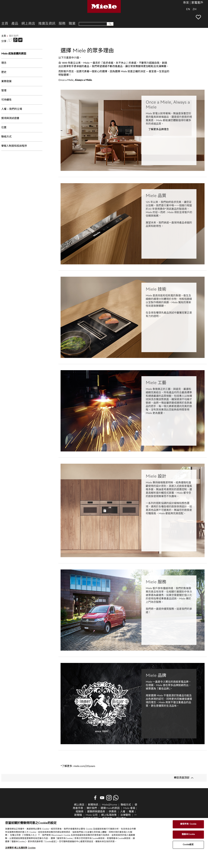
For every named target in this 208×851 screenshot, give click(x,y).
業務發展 (6, 81)
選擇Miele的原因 (110, 808)
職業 (72, 24)
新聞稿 (78, 815)
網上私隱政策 (109, 815)
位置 (3, 127)
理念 (3, 63)
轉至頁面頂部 (181, 778)
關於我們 (92, 808)
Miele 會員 (129, 808)
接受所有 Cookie (188, 824)
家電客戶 (197, 3)
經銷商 (79, 811)
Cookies (32, 848)
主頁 (3, 36)
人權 (122, 811)
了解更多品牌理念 (158, 129)
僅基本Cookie (188, 834)
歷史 (3, 72)
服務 (62, 24)
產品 (14, 24)
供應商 (112, 811)
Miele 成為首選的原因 (13, 54)
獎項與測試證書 (10, 118)
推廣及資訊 (46, 24)
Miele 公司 (92, 815)
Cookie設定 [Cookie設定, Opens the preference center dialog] (188, 844)
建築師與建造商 (96, 811)
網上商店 (28, 24)
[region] (104, 834)
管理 (3, 90)
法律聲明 (125, 815)
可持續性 (6, 100)
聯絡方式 (6, 137)
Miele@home (109, 805)
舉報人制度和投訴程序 (14, 146)
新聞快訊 (93, 805)
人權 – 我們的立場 (11, 109)
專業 (186, 3)
